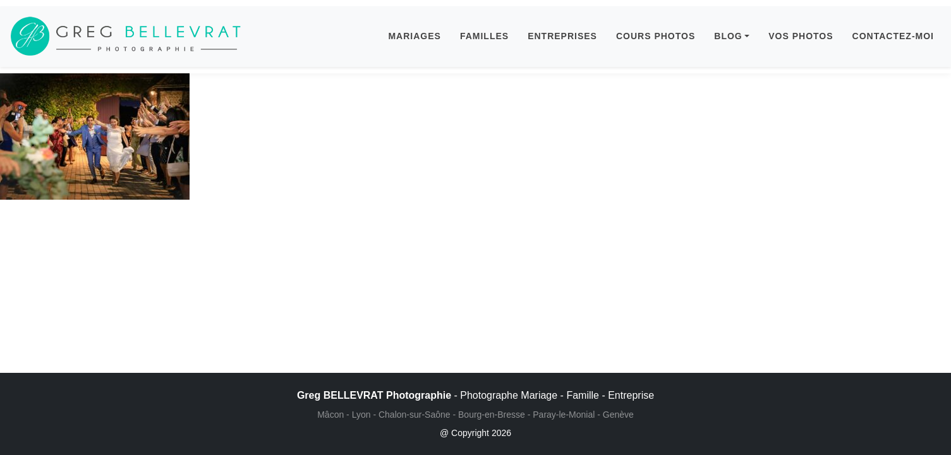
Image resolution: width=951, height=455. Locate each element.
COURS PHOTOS (655, 36)
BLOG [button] (728, 36)
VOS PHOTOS (800, 36)
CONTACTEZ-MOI (893, 36)
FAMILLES (484, 36)
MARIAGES (414, 36)
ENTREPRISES (562, 36)
